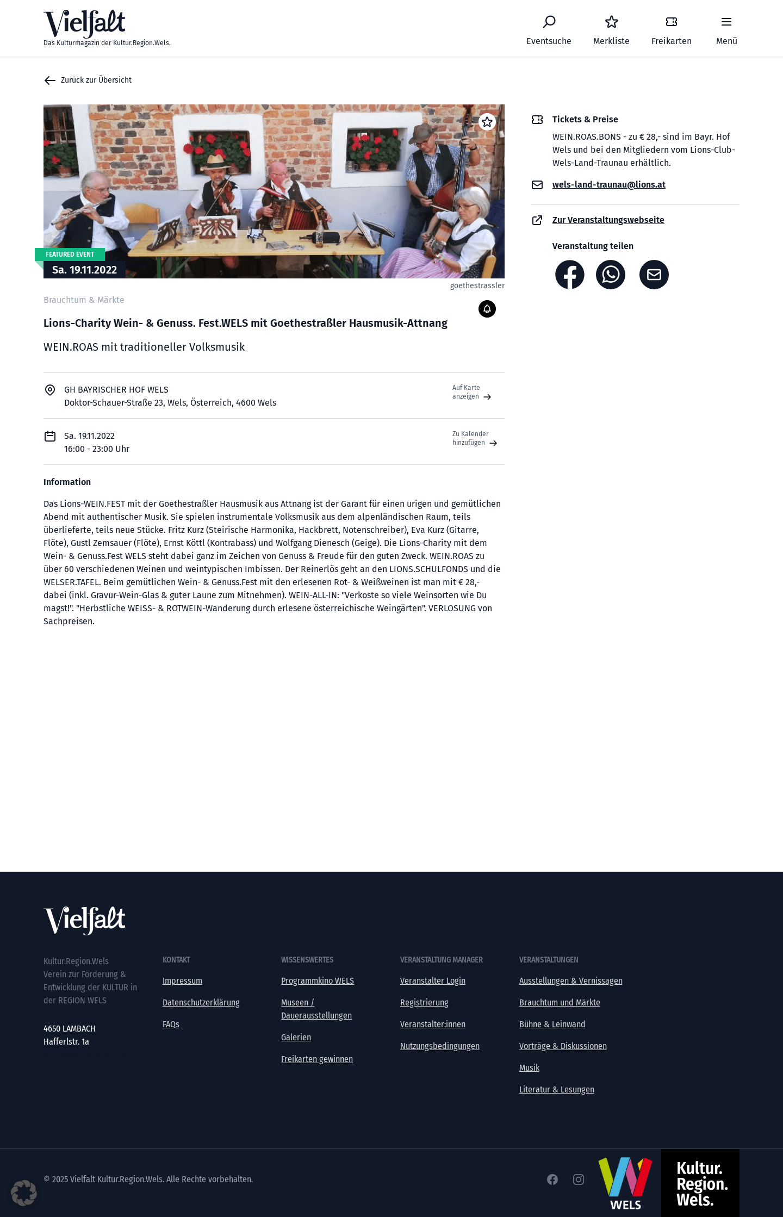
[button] (24, 1193)
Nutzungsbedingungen (440, 1046)
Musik (529, 1068)
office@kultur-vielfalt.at (86, 1055)
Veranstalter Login (432, 981)
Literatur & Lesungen (556, 1089)
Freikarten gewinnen (317, 1059)
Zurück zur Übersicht (88, 80)
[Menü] (726, 28)
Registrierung (424, 1002)
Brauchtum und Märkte (559, 1002)
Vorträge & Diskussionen (563, 1046)
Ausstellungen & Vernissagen (571, 981)
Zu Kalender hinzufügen (476, 439)
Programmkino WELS (317, 981)
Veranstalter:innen (432, 1024)
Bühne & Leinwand (552, 1024)
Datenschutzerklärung (201, 1002)
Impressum (182, 981)
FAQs (171, 1024)
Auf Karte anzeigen (473, 392)
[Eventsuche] (548, 28)
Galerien (296, 1037)
